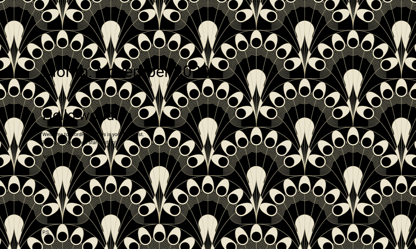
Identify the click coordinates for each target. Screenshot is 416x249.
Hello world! (80, 115)
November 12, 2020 (62, 156)
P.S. (47, 232)
